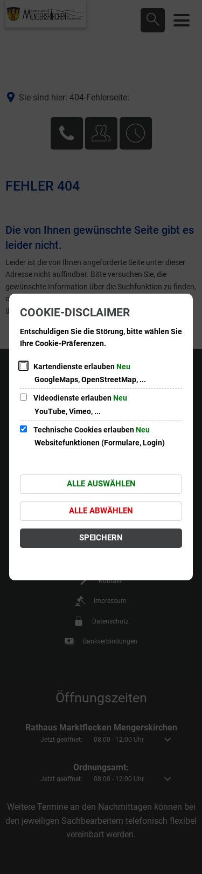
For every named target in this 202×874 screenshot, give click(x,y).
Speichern (101, 538)
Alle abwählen (101, 511)
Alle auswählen (101, 484)
